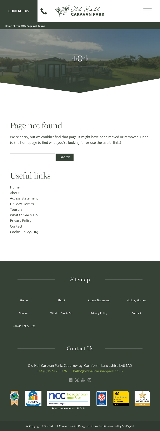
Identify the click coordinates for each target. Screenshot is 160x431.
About (15, 193)
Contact (16, 226)
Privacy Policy (20, 220)
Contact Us (18, 11)
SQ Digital (128, 426)
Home (8, 25)
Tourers (16, 209)
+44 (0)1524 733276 (52, 371)
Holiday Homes (22, 204)
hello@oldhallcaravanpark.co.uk (98, 371)
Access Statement (24, 198)
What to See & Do (24, 215)
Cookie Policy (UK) (24, 232)
